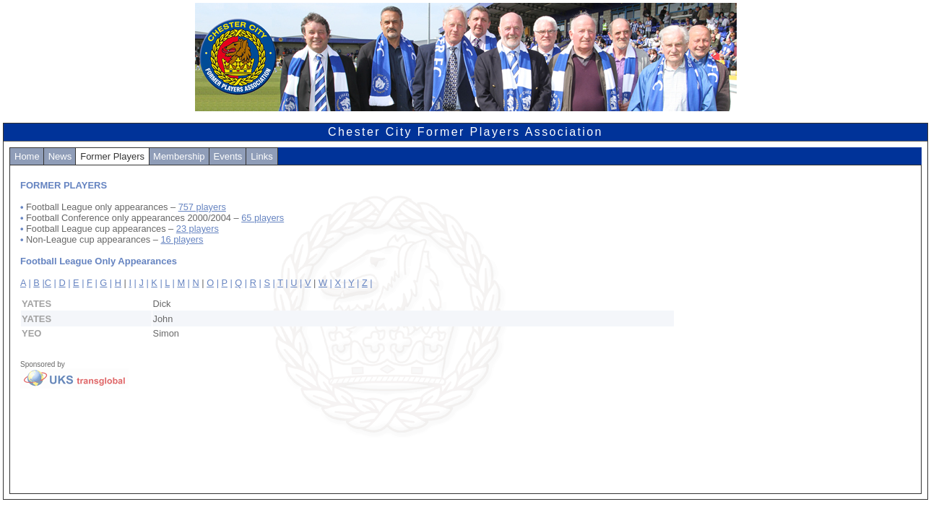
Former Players (112, 156)
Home (27, 156)
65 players (262, 217)
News (60, 156)
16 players (181, 239)
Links (261, 156)
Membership (179, 156)
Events (228, 156)
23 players (197, 228)
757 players (202, 207)
